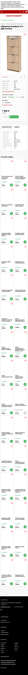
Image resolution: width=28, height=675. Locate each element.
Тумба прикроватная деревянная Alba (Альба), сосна (20, 349)
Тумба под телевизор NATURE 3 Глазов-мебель (6, 320)
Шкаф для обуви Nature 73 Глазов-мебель (6, 491)
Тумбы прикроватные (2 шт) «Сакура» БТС (20, 462)
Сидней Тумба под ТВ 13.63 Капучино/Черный (20, 491)
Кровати (3, 646)
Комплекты (3, 642)
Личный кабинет (4, 632)
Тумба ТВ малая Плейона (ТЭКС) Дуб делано (7, 434)
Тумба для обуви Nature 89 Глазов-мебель (6, 234)
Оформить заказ (4, 634)
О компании (3, 620)
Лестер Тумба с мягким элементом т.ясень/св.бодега (20, 177)
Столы (2, 650)
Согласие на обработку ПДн (7, 662)
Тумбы (15, 644)
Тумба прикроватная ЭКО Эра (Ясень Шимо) (6, 405)
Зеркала (16, 646)
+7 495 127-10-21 (4, 599)
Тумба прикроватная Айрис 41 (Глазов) (6, 348)
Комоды (16, 642)
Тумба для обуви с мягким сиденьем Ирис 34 (6, 576)
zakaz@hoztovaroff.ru (5, 606)
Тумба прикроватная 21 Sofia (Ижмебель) (20, 320)
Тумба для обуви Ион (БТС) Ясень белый (6, 548)
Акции (15, 650)
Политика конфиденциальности (8, 660)
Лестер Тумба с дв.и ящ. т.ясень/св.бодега (7, 177)
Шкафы (2, 644)
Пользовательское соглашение (8, 664)
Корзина (3, 630)
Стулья (2, 652)
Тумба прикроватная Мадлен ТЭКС (19, 377)
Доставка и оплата (5, 622)
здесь (2, 8)
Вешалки (3, 648)
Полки (16, 648)
